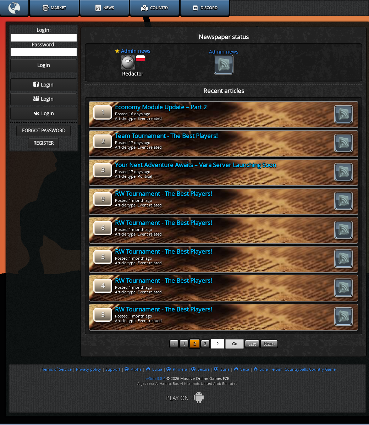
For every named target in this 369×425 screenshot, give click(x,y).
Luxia (154, 369)
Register (43, 143)
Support (112, 369)
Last (252, 344)
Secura (200, 369)
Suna (222, 369)
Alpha (133, 369)
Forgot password (43, 130)
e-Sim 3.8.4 (155, 378)
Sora (260, 369)
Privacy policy (88, 369)
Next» (269, 344)
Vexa (241, 369)
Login (43, 85)
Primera (176, 369)
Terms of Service (57, 369)
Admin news (223, 52)
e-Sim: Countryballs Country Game (304, 369)
